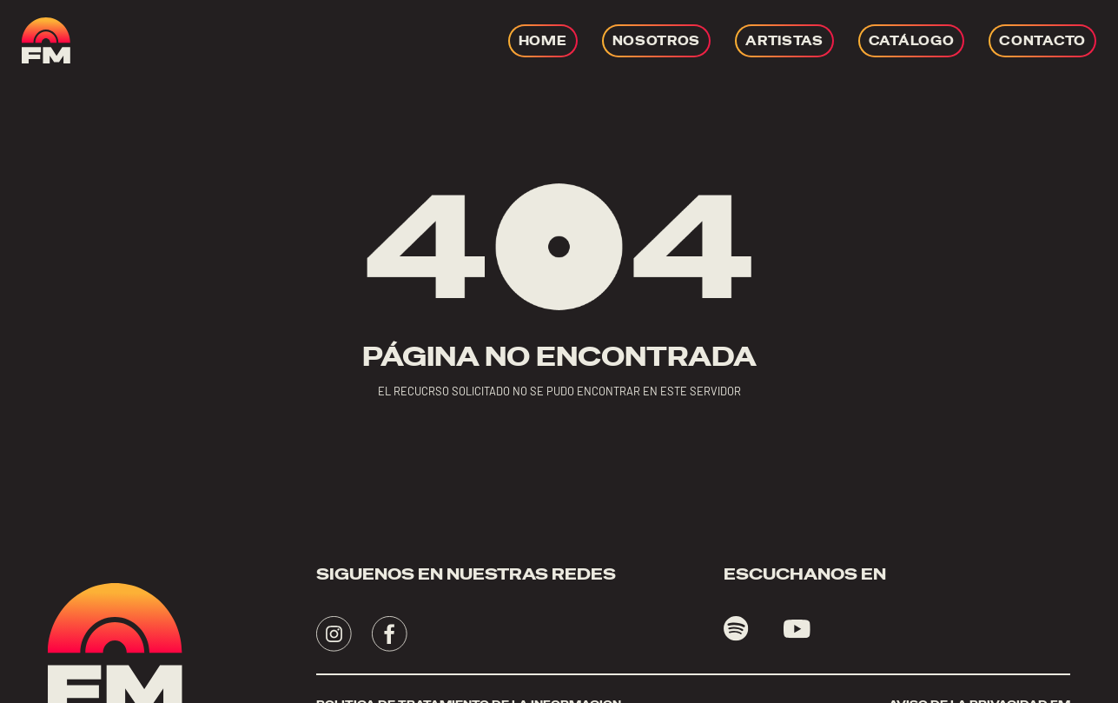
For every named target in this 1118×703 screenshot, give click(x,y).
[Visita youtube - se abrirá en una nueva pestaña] (797, 629)
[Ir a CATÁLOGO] (911, 40)
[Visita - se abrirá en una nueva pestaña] (334, 634)
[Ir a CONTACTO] (1042, 40)
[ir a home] (46, 40)
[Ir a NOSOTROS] (656, 40)
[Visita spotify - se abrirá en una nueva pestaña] (736, 628)
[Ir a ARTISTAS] (784, 40)
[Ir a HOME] (543, 40)
